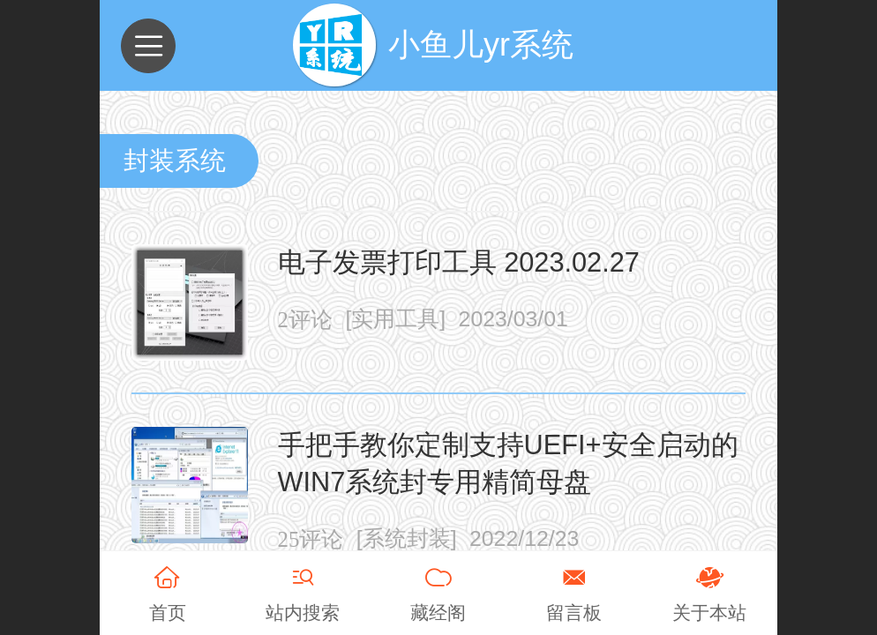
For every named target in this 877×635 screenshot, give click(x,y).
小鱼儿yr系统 (480, 44)
